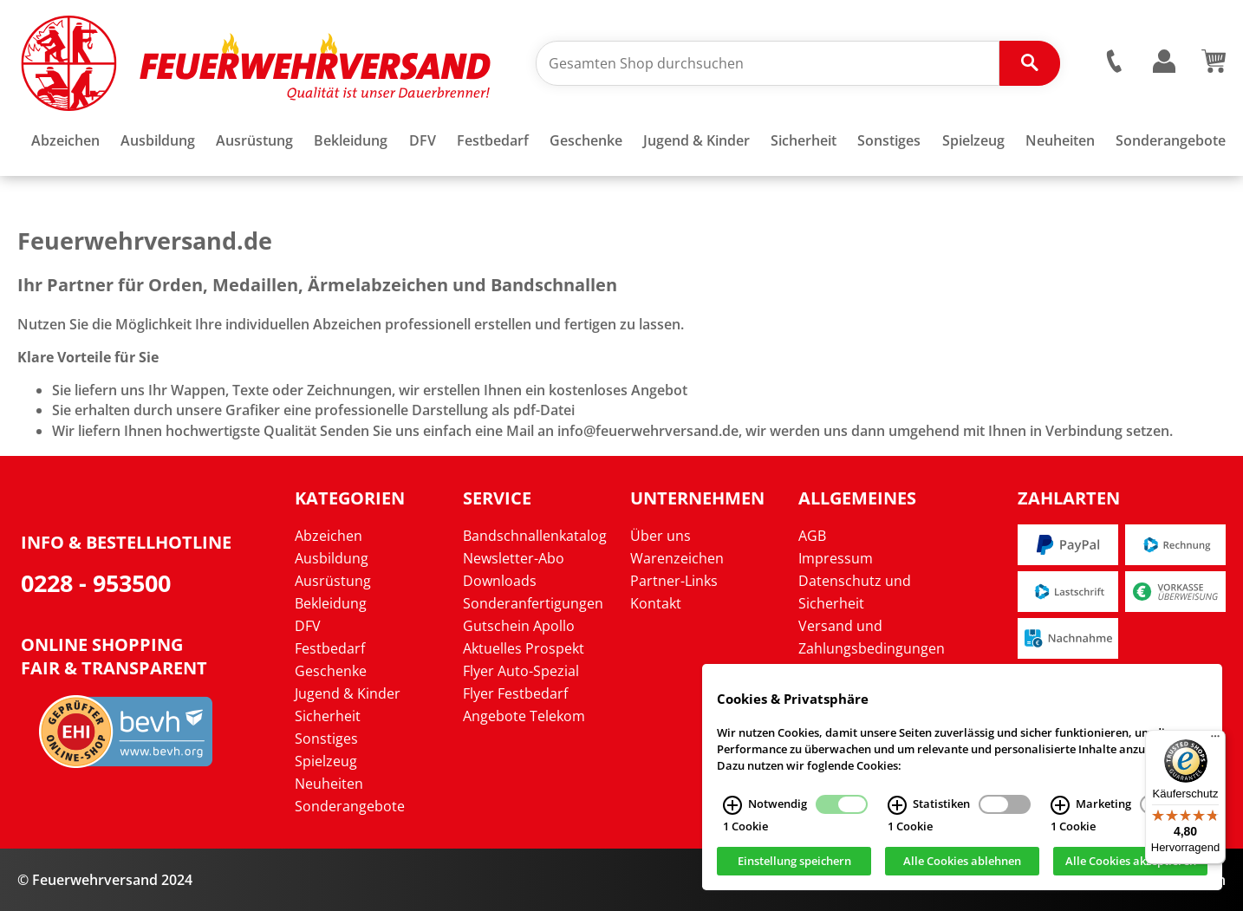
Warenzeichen (677, 558)
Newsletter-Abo (513, 558)
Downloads (500, 580)
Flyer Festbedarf (515, 693)
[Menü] (1215, 740)
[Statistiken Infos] (897, 812)
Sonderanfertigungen (533, 603)
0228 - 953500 (96, 583)
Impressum (835, 558)
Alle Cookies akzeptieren (1130, 868)
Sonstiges (326, 738)
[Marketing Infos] (1060, 812)
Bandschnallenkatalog (535, 535)
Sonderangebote (350, 806)
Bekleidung (331, 603)
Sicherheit (328, 716)
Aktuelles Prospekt (523, 648)
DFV (308, 625)
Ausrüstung (333, 580)
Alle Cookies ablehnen (962, 868)
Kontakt (655, 603)
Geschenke (331, 670)
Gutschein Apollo (519, 625)
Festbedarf (330, 648)
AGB (812, 535)
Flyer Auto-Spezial (521, 670)
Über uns (660, 535)
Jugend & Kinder (347, 693)
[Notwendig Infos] (732, 812)
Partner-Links (674, 580)
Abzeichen (328, 535)
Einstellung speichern (794, 868)
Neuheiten (329, 783)
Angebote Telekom (524, 716)
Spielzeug (326, 761)
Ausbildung (331, 558)
